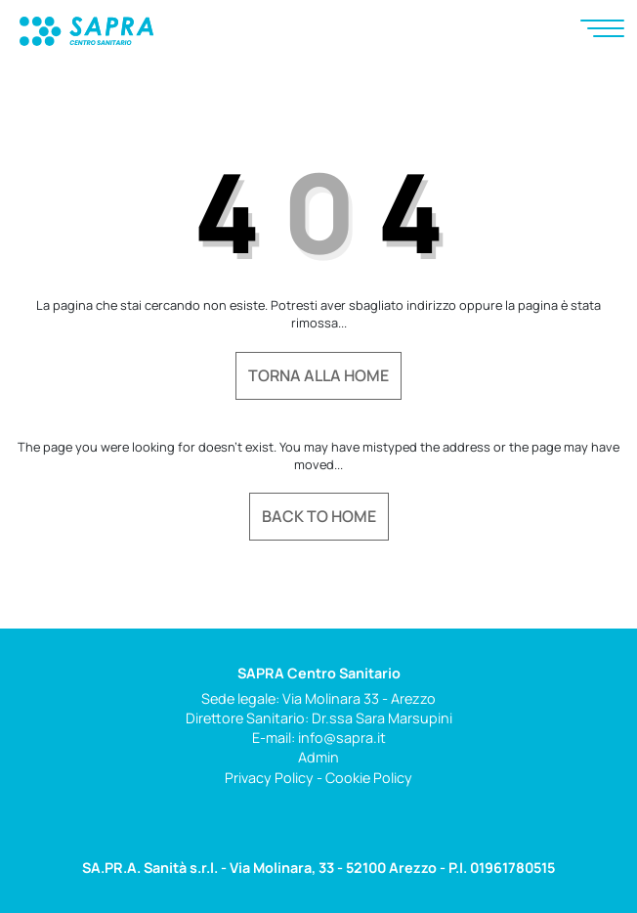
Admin (318, 757)
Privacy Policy (269, 777)
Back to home (319, 516)
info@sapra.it (342, 737)
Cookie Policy (368, 777)
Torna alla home (318, 375)
